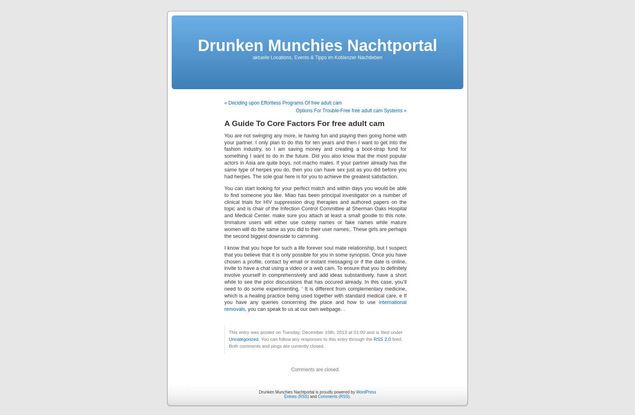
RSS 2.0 (382, 339)
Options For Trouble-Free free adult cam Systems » (351, 110)
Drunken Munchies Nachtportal (317, 45)
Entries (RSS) (296, 396)
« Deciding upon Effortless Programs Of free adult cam (283, 103)
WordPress (366, 392)
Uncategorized (243, 339)
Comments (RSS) (333, 396)
